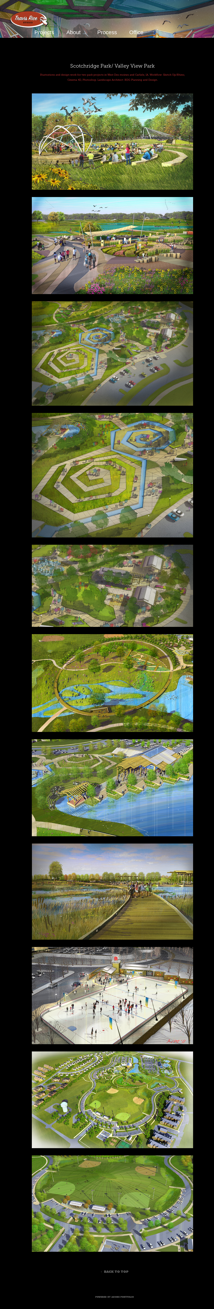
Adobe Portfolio (122, 1297)
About (73, 32)
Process (107, 32)
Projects (44, 32)
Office (136, 32)
